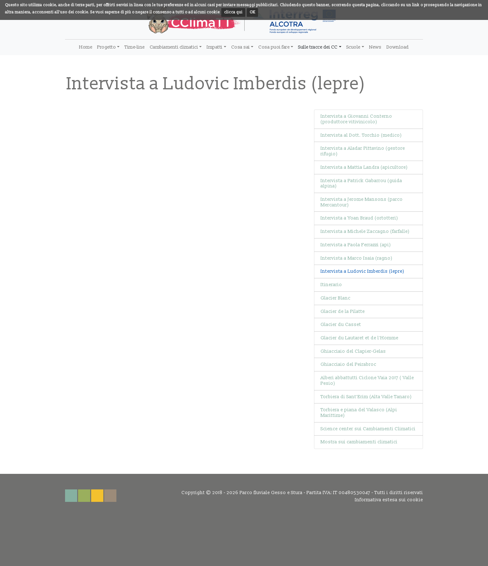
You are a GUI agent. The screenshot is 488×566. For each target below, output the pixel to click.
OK (252, 12)
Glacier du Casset (341, 325)
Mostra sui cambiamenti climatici (359, 442)
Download (398, 47)
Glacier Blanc (335, 298)
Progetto (106, 47)
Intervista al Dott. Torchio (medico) (361, 135)
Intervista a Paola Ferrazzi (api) (356, 245)
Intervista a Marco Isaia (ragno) (356, 258)
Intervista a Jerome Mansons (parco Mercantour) (362, 202)
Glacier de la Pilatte (343, 311)
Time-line (134, 47)
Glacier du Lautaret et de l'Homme (359, 338)
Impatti (215, 47)
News (375, 47)
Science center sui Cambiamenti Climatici (368, 429)
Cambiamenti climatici (174, 47)
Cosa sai (240, 47)
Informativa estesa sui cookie (389, 500)
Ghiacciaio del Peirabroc (348, 364)
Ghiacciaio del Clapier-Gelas (353, 351)
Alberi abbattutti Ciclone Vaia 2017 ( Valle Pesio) (367, 380)
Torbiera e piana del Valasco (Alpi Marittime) (359, 412)
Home (85, 47)
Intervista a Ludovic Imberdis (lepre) (362, 271)
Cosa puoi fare (273, 47)
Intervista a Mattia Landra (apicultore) (364, 167)
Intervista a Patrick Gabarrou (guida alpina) (361, 183)
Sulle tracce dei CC (318, 47)
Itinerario (331, 285)
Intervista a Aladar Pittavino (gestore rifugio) (363, 151)
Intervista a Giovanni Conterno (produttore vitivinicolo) (356, 119)
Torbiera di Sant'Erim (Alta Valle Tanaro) (366, 397)
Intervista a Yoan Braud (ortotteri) (359, 218)
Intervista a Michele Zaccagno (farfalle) (365, 231)
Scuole (353, 47)
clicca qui (233, 12)
